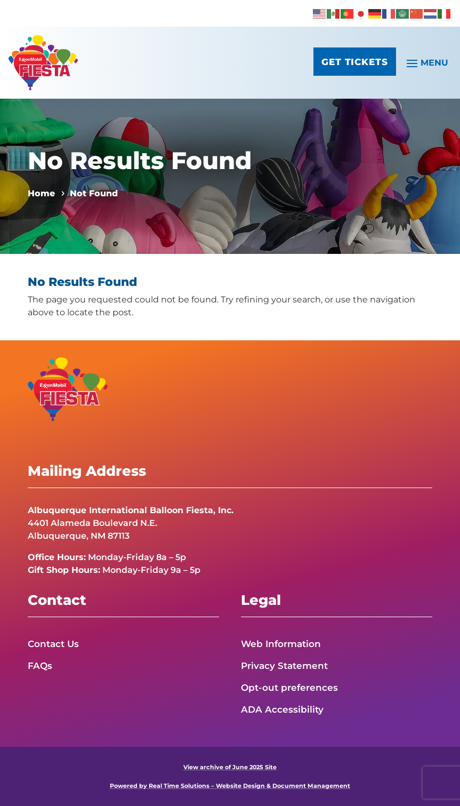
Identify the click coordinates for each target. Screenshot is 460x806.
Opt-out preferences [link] (289, 687)
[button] (425, 62)
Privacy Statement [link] (284, 665)
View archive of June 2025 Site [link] (230, 767)
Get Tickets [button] (352, 63)
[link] (320, 13)
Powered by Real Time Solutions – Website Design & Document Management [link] (230, 785)
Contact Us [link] (53, 644)
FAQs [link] (40, 665)
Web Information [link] (281, 644)
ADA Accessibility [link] (282, 709)
